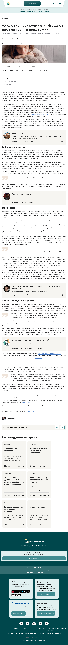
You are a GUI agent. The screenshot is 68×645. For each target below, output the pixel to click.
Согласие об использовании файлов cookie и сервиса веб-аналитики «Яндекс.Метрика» (34, 633)
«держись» (38, 357)
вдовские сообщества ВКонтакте (39, 114)
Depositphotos (32, 411)
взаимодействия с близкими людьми (49, 353)
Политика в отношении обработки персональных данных (50, 629)
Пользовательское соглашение (17, 628)
